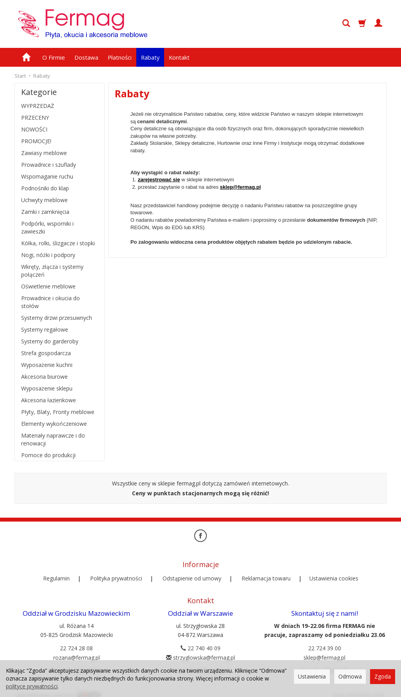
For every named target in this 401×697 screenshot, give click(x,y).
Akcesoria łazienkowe (48, 400)
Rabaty (150, 57)
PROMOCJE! (36, 141)
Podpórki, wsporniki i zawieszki (47, 227)
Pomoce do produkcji (48, 455)
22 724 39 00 (324, 641)
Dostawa (86, 57)
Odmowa (350, 676)
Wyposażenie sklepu (46, 388)
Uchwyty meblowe (44, 200)
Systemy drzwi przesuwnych (56, 317)
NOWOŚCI (34, 129)
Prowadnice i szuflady (48, 164)
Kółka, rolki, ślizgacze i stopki (58, 243)
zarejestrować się (159, 179)
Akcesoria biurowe (44, 376)
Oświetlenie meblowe (48, 286)
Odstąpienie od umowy (192, 575)
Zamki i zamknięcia (45, 211)
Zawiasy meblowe (44, 153)
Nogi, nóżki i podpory (48, 255)
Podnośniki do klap (45, 188)
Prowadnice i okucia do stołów (50, 302)
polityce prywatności (32, 686)
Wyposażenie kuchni (46, 365)
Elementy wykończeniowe (54, 423)
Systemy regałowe (44, 329)
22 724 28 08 (76, 641)
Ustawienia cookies (333, 575)
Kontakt (179, 57)
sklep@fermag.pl (240, 187)
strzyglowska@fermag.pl (200, 651)
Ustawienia (312, 676)
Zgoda (382, 676)
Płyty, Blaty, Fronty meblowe (57, 412)
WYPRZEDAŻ (37, 105)
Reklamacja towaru (266, 575)
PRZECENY (35, 117)
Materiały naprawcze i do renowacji (53, 439)
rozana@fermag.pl (76, 651)
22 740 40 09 (200, 641)
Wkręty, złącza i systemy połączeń (52, 270)
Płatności (120, 57)
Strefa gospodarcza (46, 353)
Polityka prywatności (116, 575)
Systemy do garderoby (49, 341)
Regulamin (56, 575)
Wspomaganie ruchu (47, 176)
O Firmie (53, 57)
